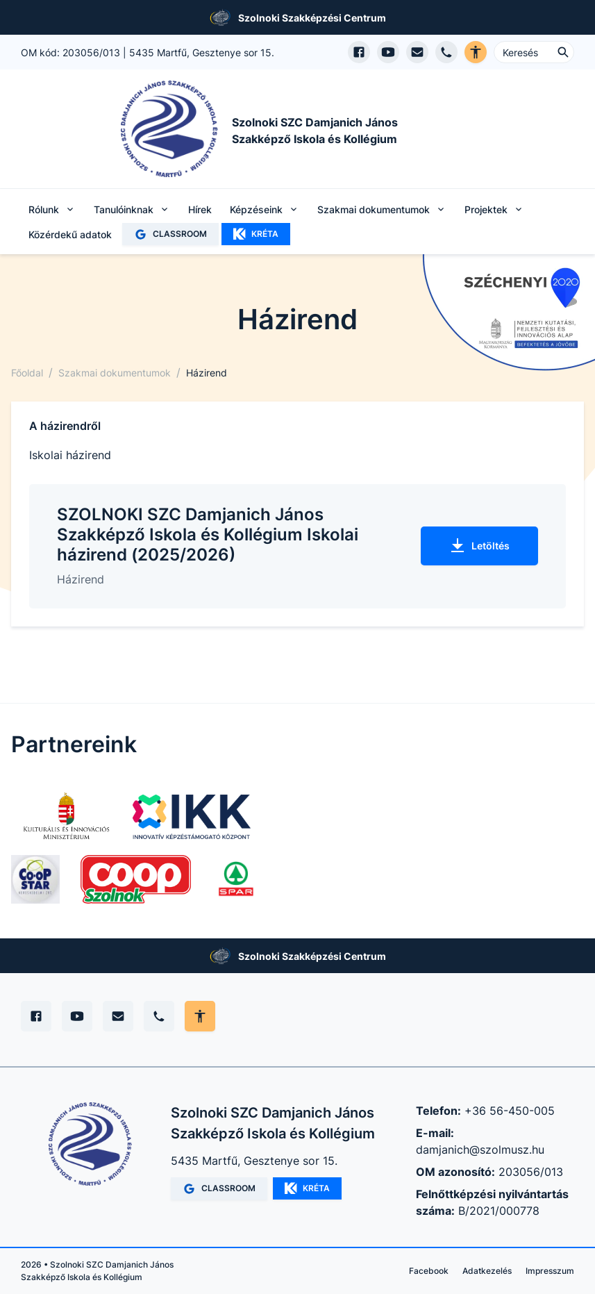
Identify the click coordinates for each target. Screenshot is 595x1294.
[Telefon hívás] (446, 52)
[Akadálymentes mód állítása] (200, 1016)
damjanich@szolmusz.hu (480, 1149)
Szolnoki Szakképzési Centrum (312, 18)
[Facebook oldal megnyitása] (359, 52)
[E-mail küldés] (417, 52)
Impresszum (550, 1271)
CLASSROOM (170, 234)
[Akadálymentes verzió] (475, 52)
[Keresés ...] (534, 52)
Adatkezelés (487, 1271)
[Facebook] (36, 1016)
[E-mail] (118, 1016)
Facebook (429, 1271)
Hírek (200, 209)
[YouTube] (77, 1016)
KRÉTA (255, 234)
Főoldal (27, 373)
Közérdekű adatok (70, 234)
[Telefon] (159, 1016)
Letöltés (479, 546)
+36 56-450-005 (509, 1111)
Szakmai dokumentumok (114, 373)
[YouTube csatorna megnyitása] (388, 52)
